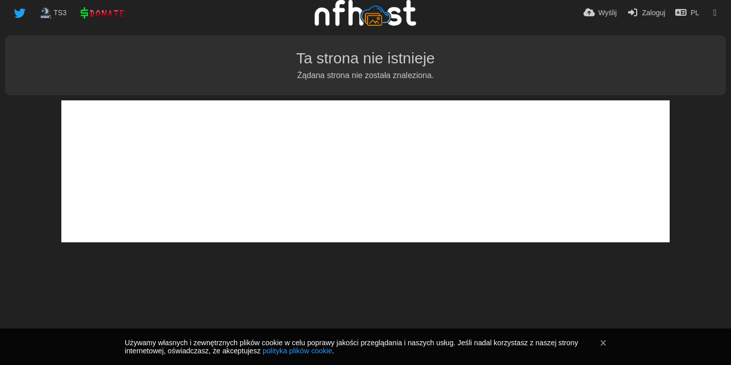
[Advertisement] (365, 171)
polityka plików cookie (297, 351)
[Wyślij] (600, 12)
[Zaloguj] (646, 12)
